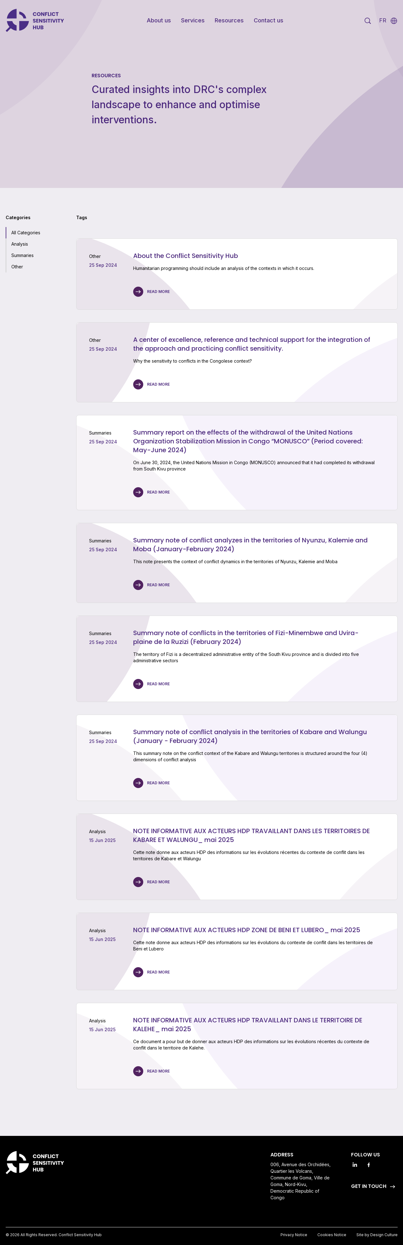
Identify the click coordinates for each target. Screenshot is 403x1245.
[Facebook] (368, 1165)
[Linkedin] (355, 1165)
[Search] (368, 21)
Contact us (268, 20)
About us (159, 20)
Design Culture (384, 1234)
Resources (229, 20)
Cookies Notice (331, 1234)
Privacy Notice (294, 1234)
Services (193, 20)
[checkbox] (23, 232)
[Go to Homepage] (36, 21)
